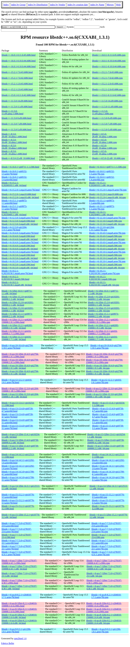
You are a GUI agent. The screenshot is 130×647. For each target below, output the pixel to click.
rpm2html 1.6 (20, 638)
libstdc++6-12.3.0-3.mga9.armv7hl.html (20, 218)
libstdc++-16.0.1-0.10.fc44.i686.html (19, 61)
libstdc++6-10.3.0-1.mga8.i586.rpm (105, 264)
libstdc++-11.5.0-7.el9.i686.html (16, 124)
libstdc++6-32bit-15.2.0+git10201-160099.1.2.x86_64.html (18, 297)
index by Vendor (57, 4)
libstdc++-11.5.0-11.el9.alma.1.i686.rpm (102, 112)
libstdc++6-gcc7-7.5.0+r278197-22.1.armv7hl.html (17, 547)
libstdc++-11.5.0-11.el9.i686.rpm (107, 106)
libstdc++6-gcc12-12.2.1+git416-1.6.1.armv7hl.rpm (106, 381)
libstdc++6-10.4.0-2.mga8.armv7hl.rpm (107, 242)
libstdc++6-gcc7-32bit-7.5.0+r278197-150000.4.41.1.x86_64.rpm (104, 567)
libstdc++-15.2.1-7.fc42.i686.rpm (107, 78)
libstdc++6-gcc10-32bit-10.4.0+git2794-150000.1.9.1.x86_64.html (20, 366)
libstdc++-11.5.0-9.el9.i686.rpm (106, 118)
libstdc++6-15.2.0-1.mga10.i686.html (19, 194)
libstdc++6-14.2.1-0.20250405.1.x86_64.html (14, 213)
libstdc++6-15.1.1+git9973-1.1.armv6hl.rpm (101, 201)
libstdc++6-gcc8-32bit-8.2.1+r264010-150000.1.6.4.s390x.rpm (104, 604)
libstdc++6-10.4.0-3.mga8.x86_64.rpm (107, 239)
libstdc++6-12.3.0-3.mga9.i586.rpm (105, 221)
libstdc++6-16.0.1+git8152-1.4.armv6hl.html (14, 178)
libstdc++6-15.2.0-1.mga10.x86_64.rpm (107, 197)
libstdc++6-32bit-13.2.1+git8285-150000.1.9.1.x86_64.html (17, 326)
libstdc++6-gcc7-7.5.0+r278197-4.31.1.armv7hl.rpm (106, 553)
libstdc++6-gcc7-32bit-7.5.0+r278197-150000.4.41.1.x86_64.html (19, 567)
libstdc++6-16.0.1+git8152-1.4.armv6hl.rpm (101, 178)
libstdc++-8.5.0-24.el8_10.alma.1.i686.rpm (104, 146)
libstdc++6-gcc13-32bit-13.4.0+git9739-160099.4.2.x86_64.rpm (105, 441)
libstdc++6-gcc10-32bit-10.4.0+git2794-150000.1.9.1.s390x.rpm (104, 355)
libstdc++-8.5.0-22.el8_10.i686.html (18, 158)
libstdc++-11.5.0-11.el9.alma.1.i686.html (12, 112)
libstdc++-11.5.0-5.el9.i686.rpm (106, 129)
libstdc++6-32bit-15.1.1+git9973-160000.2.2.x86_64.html (17, 315)
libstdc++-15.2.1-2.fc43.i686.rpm (107, 83)
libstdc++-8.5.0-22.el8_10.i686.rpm (108, 158)
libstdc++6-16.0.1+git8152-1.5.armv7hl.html (14, 172)
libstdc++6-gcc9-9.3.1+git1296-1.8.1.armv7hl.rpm (106, 630)
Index (6, 4)
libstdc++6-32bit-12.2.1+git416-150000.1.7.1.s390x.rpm (103, 332)
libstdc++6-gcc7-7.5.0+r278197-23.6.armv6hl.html (17, 524)
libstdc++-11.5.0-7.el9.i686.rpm (106, 124)
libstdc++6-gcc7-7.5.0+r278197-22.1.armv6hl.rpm (106, 541)
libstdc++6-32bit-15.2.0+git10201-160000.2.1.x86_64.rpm (104, 303)
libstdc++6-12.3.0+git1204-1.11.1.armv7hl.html (14, 228)
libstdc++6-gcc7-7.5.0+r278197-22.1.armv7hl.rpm (106, 547)
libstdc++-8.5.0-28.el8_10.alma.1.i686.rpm (104, 135)
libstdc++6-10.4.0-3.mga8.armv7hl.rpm (107, 233)
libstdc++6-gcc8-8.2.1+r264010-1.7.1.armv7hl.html (17, 596)
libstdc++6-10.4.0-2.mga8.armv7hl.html (20, 242)
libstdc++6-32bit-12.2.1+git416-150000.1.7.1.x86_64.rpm (103, 338)
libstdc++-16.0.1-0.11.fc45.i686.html (19, 55)
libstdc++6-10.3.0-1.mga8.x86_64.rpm (107, 267)
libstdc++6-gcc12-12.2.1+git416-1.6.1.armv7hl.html (17, 381)
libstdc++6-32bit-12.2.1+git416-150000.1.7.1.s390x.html (16, 332)
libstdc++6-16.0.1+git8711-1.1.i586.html (20, 167)
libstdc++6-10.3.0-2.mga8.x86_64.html (20, 258)
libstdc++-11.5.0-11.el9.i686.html (17, 106)
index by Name (97, 4)
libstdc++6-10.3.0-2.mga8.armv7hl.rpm (107, 252)
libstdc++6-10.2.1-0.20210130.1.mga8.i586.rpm (102, 277)
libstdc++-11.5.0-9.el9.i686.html (16, 118)
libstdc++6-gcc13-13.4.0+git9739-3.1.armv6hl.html (17, 421)
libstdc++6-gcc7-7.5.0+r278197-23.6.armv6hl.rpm (106, 524)
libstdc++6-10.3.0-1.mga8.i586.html (18, 264)
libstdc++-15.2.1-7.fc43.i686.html (17, 72)
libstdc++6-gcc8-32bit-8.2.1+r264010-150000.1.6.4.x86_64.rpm (104, 616)
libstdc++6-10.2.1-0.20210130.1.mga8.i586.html (15, 277)
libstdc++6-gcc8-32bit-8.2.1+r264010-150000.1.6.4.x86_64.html (19, 616)
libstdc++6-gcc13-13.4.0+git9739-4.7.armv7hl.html (17, 415)
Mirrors (110, 4)
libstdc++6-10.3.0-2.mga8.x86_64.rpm (107, 258)
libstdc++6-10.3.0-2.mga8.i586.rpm (105, 255)
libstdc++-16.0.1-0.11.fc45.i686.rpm (108, 55)
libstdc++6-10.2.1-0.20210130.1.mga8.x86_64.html (17, 283)
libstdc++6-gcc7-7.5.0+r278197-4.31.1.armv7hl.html (17, 553)
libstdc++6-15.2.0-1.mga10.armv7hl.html (21, 190)
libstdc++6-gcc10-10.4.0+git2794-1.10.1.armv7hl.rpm (106, 346)
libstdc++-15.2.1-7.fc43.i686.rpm (107, 72)
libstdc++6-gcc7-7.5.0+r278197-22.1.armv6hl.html (17, 541)
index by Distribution (38, 4)
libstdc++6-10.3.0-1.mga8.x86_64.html (20, 267)
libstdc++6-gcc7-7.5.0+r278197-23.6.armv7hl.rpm (106, 530)
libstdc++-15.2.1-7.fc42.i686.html (17, 78)
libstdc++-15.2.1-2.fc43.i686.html (17, 83)
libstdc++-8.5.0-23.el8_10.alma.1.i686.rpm (104, 152)
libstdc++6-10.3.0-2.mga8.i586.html (18, 255)
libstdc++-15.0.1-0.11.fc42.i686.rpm (108, 95)
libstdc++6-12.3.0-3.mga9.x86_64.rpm (107, 224)
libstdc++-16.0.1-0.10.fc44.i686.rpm (109, 61)
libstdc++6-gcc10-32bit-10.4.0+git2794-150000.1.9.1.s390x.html (20, 355)
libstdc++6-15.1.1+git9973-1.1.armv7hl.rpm (101, 207)
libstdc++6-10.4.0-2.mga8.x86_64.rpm (107, 249)
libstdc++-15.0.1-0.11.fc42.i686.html (19, 95)
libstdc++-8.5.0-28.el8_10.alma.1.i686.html (14, 135)
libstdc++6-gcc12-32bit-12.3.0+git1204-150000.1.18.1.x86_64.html (20, 395)
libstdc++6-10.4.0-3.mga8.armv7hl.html (20, 233)
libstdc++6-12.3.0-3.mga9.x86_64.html (20, 224)
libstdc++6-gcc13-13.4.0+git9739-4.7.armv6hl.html (17, 409)
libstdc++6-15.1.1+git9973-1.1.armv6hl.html (14, 201)
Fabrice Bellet (7, 643)
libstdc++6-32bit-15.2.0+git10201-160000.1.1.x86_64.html (18, 309)
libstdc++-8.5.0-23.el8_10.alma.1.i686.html (14, 152)
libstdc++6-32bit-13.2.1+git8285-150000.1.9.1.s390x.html (17, 320)
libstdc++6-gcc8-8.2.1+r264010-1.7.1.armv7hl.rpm (106, 596)
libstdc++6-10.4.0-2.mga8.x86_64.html (20, 249)
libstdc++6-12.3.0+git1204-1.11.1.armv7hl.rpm (101, 228)
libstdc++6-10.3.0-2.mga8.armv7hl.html (20, 252)
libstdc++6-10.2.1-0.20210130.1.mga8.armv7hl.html (17, 272)
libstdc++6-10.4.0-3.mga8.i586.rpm (105, 236)
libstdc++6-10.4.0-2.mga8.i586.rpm (105, 245)
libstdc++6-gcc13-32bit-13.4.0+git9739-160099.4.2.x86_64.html (20, 441)
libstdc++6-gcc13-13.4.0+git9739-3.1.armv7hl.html (17, 427)
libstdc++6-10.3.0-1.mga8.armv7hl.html (20, 261)
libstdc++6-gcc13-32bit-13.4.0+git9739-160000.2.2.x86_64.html (20, 447)
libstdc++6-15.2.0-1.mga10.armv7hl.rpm (108, 190)
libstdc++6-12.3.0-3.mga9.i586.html (18, 221)
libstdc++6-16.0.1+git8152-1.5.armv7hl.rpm (101, 172)
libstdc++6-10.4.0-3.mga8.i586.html (18, 236)
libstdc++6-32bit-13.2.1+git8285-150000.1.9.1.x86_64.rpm (103, 326)
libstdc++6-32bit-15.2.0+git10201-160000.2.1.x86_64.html (18, 303)
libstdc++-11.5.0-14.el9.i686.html (17, 101)
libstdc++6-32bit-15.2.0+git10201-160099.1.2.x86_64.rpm (104, 297)
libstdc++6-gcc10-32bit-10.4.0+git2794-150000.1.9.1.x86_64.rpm (104, 366)
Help (118, 4)
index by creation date (78, 4)
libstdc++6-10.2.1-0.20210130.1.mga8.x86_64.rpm (104, 283)
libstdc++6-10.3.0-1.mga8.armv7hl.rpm (107, 261)
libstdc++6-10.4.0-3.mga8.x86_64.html (20, 239)
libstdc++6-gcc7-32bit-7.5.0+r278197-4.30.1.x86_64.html (19, 587)
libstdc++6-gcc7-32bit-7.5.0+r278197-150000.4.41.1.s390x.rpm (104, 561)
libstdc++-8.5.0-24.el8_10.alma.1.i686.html (14, 146)
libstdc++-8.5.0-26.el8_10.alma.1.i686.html (14, 141)
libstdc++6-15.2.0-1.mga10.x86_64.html (20, 197)
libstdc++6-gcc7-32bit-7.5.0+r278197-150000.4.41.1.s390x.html (19, 561)
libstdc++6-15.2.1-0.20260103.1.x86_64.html (14, 184)
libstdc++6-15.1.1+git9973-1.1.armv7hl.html (14, 207)
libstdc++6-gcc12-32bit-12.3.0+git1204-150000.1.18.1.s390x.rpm (104, 389)
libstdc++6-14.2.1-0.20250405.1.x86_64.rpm (101, 213)
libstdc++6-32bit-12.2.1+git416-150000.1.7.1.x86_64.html (16, 338)
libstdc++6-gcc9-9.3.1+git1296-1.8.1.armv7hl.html (16, 630)
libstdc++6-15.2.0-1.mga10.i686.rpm (106, 194)
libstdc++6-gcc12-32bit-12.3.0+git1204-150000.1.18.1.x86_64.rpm (104, 395)
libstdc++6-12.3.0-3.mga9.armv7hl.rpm (107, 218)
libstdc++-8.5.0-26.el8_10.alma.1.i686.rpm (104, 141)
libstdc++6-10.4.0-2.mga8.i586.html (18, 245)
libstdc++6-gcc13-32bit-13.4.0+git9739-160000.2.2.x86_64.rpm (105, 447)
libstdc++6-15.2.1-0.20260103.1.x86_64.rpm (101, 184)
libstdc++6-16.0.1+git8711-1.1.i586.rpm (107, 167)
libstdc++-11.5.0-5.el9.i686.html (16, 129)
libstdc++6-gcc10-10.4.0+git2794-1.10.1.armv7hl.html (17, 346)
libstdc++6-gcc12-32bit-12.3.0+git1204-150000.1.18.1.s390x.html (20, 389)
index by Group (18, 4)
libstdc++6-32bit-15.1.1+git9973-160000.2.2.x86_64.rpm (103, 315)
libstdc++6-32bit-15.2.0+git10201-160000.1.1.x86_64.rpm (104, 309)
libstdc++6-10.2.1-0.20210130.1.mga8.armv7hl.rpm (104, 272)
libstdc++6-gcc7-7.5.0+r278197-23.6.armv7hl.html (17, 530)
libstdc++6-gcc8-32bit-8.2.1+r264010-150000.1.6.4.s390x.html (19, 604)
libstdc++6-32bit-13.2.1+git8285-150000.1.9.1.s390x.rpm (103, 320)
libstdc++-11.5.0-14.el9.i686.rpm (107, 101)
